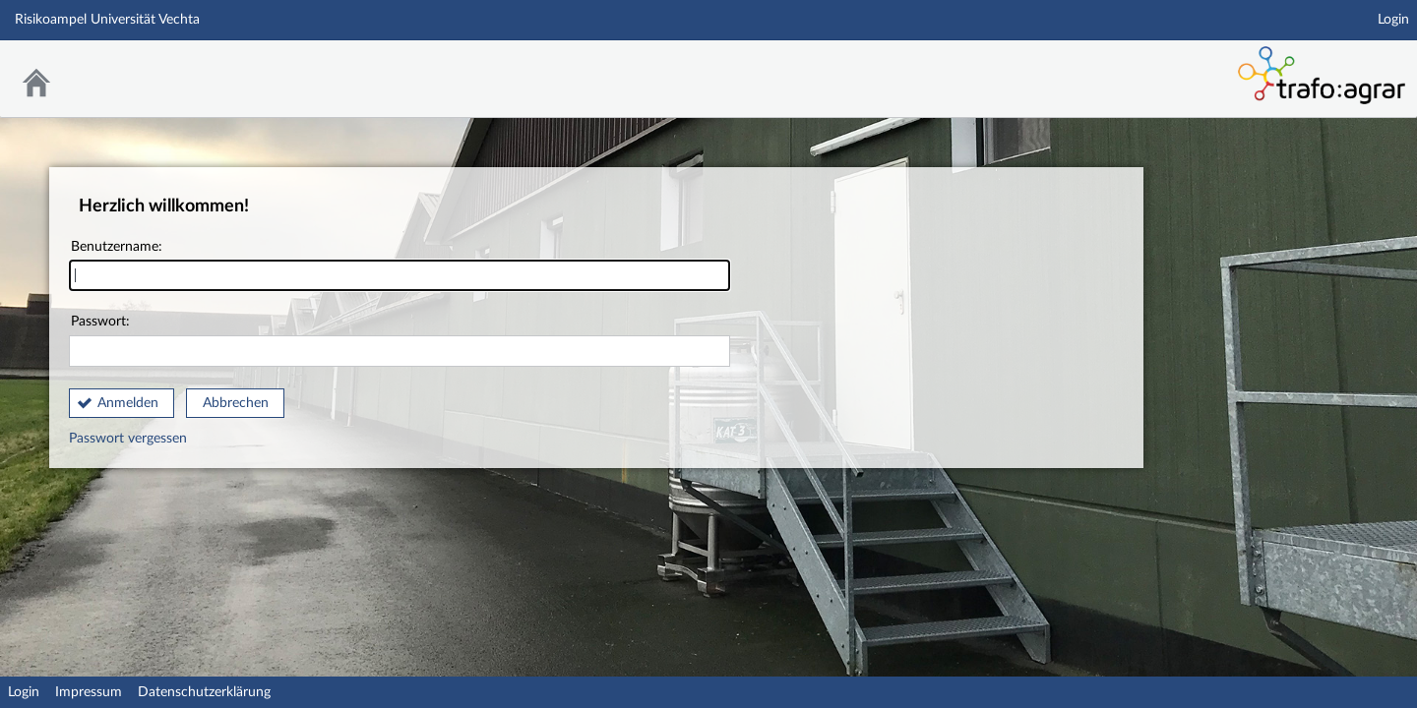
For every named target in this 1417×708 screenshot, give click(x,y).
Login (1393, 20)
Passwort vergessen (128, 438)
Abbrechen (236, 403)
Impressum (88, 692)
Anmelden (127, 403)
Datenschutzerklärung (204, 692)
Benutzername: (399, 266)
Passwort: (399, 341)
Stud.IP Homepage (1110, 66)
